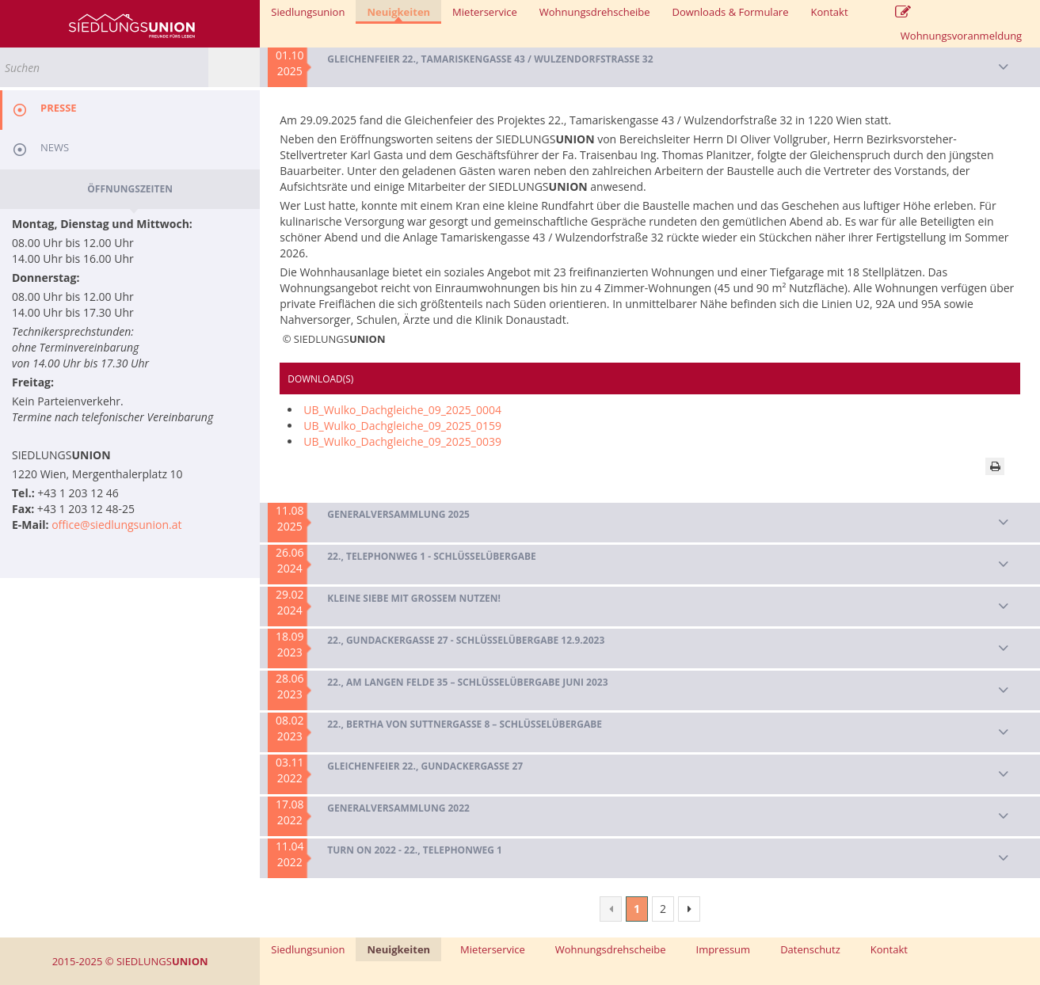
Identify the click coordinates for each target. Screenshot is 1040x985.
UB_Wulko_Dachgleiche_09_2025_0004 (402, 409)
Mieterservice (484, 12)
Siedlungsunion (308, 12)
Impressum (723, 949)
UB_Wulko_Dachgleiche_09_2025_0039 (402, 441)
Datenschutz (810, 949)
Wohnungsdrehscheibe (594, 12)
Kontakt (829, 12)
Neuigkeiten (398, 13)
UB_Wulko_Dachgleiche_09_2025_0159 (402, 425)
